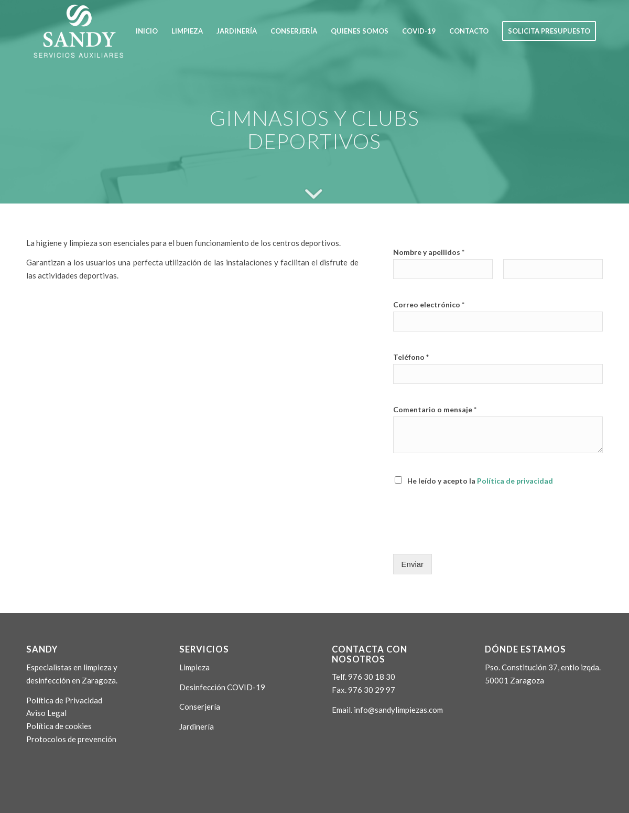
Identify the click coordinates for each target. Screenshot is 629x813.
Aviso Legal (46, 713)
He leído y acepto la (480, 480)
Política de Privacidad (64, 700)
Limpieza (194, 667)
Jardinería (196, 726)
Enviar (413, 564)
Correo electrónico (428, 304)
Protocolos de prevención (71, 739)
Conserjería (199, 706)
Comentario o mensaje (434, 409)
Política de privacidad (515, 480)
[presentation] (472, 536)
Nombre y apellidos (428, 252)
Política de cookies (59, 726)
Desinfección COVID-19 (222, 687)
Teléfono (411, 356)
